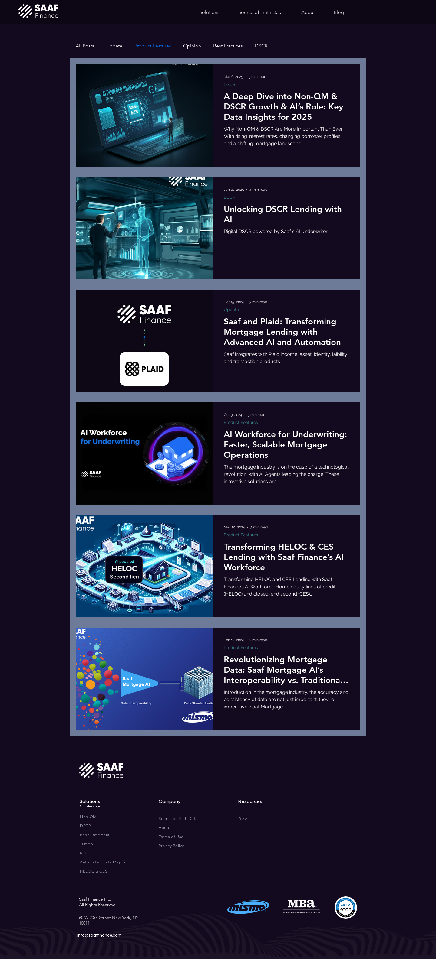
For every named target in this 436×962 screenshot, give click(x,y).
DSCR (261, 46)
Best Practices (228, 46)
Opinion (192, 46)
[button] (209, 12)
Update (114, 46)
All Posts (85, 46)
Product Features (152, 46)
